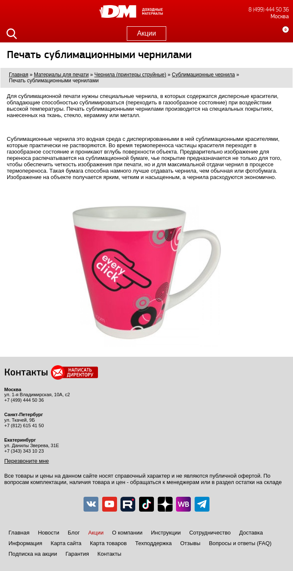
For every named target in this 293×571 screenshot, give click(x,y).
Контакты (109, 554)
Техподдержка (153, 543)
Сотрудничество (210, 532)
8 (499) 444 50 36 (268, 9)
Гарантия (77, 554)
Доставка (251, 532)
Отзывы (190, 543)
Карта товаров (108, 543)
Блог (74, 532)
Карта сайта (66, 543)
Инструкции (166, 532)
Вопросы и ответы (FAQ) (240, 543)
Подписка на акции (32, 554)
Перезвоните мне (26, 461)
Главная (18, 532)
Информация (25, 543)
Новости (48, 532)
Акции (146, 33)
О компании (127, 532)
